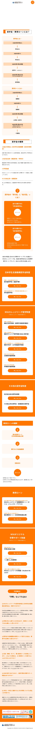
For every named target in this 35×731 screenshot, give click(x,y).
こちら (18, 631)
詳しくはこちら (17, 286)
